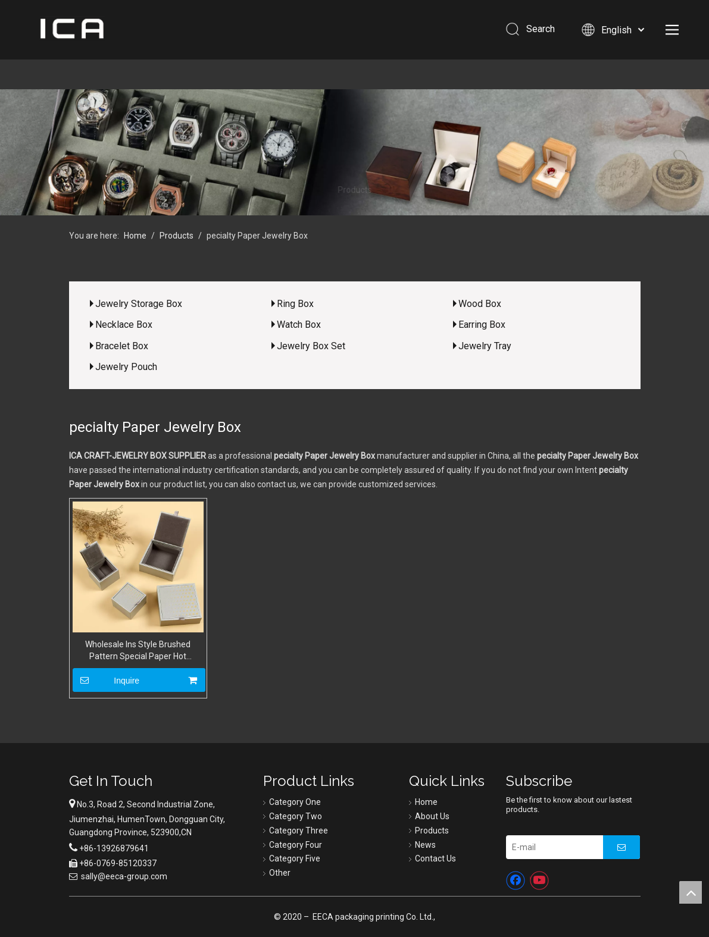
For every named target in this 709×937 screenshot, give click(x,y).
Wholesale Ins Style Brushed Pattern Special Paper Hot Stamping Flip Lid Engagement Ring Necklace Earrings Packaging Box (138, 651)
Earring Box (481, 324)
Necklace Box (123, 324)
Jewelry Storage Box (138, 303)
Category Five (294, 858)
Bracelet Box (121, 346)
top (690, 892)
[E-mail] (551, 847)
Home (426, 802)
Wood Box (479, 303)
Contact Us (435, 858)
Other (280, 873)
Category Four (295, 845)
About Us (432, 816)
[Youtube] (539, 880)
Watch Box (299, 324)
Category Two (295, 816)
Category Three (298, 830)
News (425, 845)
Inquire (106, 680)
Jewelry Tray (484, 346)
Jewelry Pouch (126, 366)
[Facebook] (515, 880)
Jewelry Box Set (311, 346)
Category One (295, 802)
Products (432, 830)
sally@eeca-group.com (124, 876)
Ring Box (295, 303)
